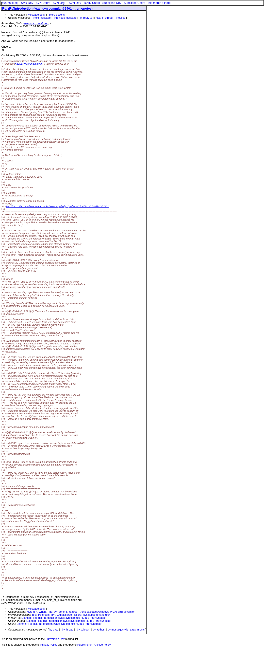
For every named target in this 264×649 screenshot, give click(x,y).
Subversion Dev (55, 639)
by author (98, 629)
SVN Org (58, 3)
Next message (42, 17)
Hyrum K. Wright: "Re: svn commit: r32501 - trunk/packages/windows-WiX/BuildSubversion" (81, 611)
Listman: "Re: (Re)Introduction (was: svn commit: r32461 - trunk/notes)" (64, 617)
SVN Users (43, 3)
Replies (120, 17)
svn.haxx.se (10, 3)
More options (57, 14)
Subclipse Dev (111, 3)
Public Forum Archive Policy (93, 644)
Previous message (65, 17)
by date (53, 629)
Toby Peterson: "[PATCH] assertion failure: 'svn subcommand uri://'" (72, 614)
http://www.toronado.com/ (28, 63)
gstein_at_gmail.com (36, 23)
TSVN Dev (74, 3)
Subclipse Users (134, 3)
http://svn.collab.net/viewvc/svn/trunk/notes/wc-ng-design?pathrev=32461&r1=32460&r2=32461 (57, 206)
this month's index (159, 3)
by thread (67, 629)
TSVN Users (91, 3)
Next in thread (104, 17)
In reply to (86, 17)
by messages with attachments (126, 629)
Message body (36, 14)
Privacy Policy (48, 644)
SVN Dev (27, 3)
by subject (83, 629)
